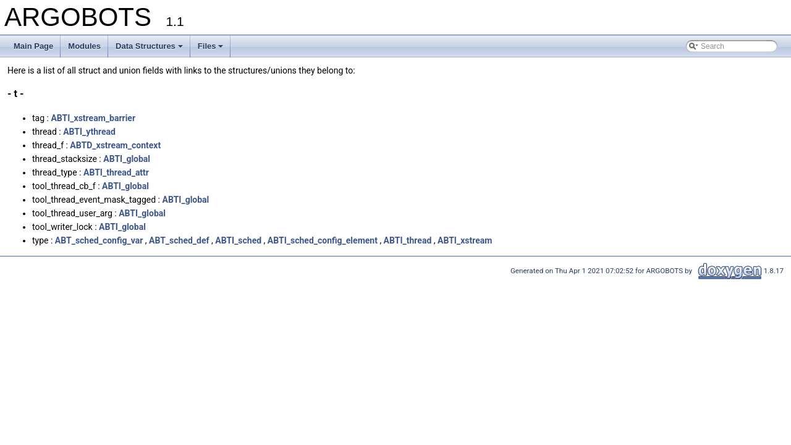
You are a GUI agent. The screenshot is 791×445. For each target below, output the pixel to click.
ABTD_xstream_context (115, 145)
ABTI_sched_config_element (323, 240)
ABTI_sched (238, 240)
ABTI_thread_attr (116, 172)
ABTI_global (126, 159)
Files (211, 46)
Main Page (33, 46)
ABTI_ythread (89, 132)
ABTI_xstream (465, 240)
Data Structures (149, 46)
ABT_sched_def (179, 240)
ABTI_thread (408, 240)
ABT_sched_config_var (99, 240)
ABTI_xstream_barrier (93, 118)
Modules (84, 46)
